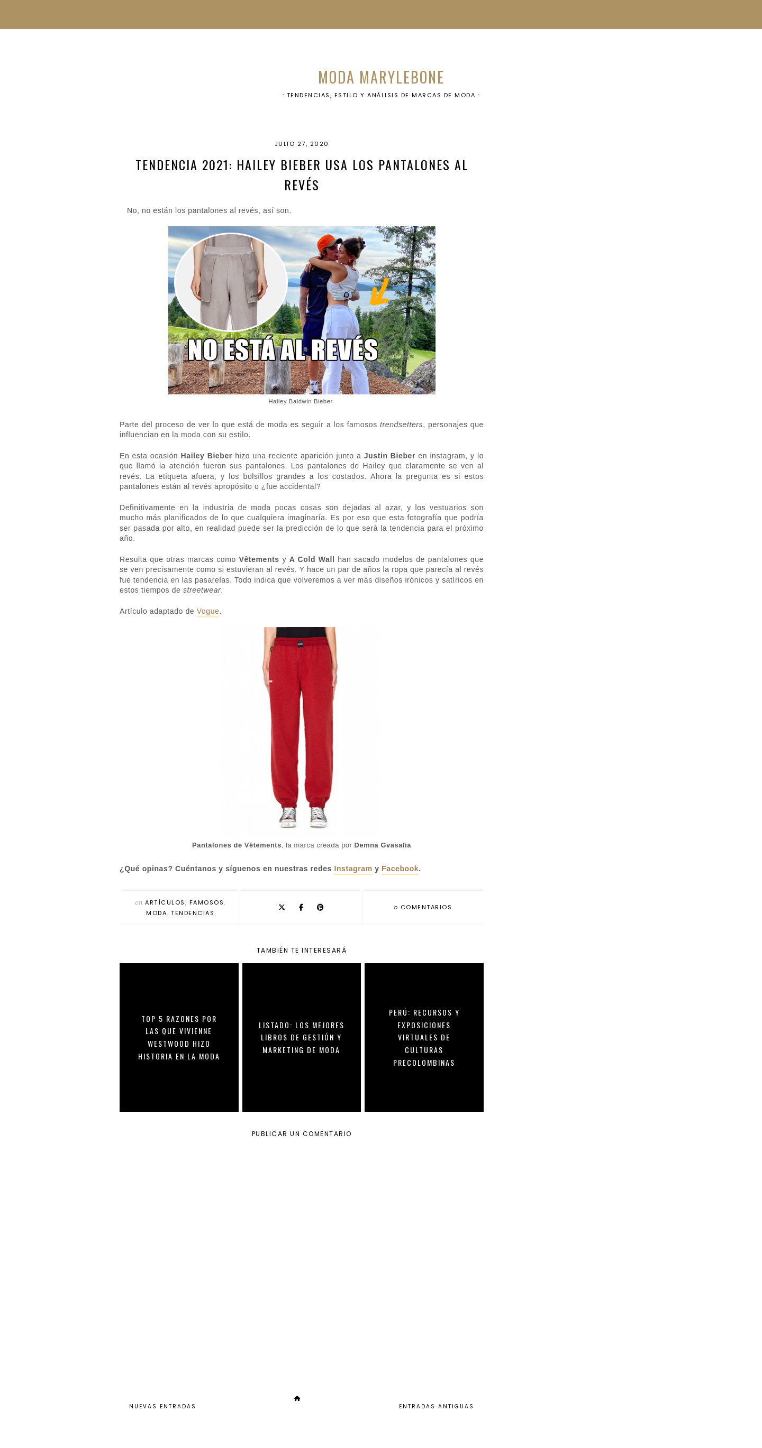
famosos (206, 902)
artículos (165, 902)
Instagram (353, 868)
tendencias (192, 913)
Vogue (208, 611)
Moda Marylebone (381, 77)
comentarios (423, 907)
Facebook (400, 868)
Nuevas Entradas (162, 1406)
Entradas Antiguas (436, 1406)
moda (156, 913)
